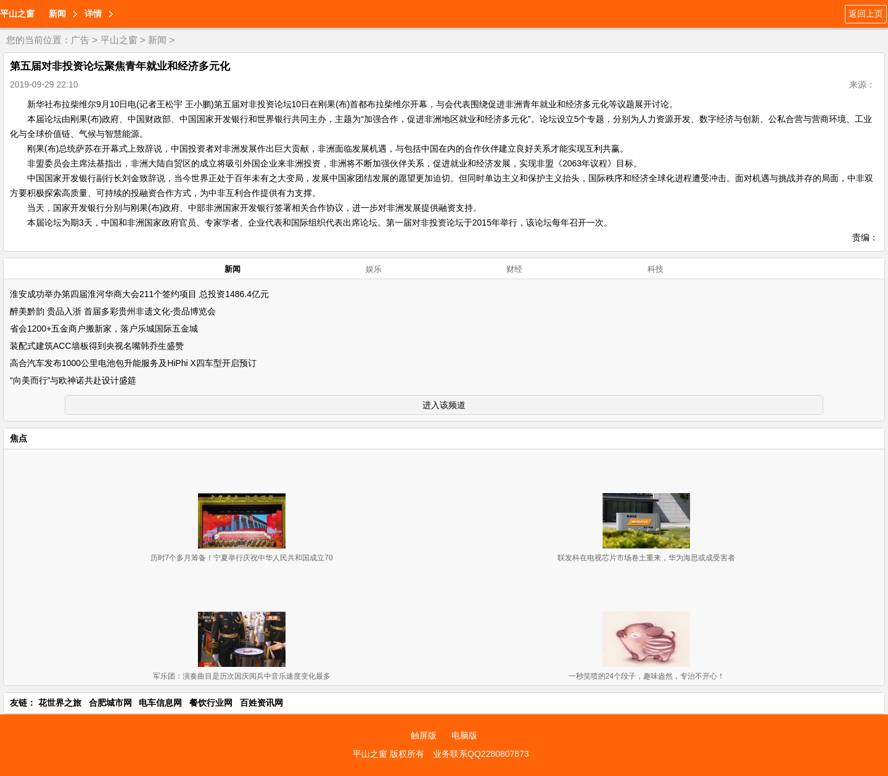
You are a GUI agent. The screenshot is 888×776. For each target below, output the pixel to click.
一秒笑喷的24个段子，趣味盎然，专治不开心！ (647, 676)
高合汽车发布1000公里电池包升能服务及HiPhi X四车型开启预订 (133, 363)
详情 (93, 13)
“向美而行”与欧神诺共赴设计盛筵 (73, 380)
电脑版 (464, 735)
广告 (80, 40)
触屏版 (424, 735)
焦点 (18, 438)
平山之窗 (17, 13)
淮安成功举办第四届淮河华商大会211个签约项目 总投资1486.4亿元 (139, 294)
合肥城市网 (110, 703)
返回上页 (866, 13)
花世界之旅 (59, 703)
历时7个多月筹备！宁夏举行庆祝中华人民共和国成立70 (241, 557)
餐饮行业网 (210, 703)
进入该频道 (444, 405)
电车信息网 (160, 703)
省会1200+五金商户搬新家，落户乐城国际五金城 (104, 328)
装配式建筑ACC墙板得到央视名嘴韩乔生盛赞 (97, 346)
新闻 (57, 13)
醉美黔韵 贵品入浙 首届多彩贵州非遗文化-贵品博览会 (113, 311)
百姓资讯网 (261, 703)
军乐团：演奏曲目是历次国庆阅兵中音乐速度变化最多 (242, 676)
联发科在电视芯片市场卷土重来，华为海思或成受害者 (646, 557)
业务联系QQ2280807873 (481, 754)
